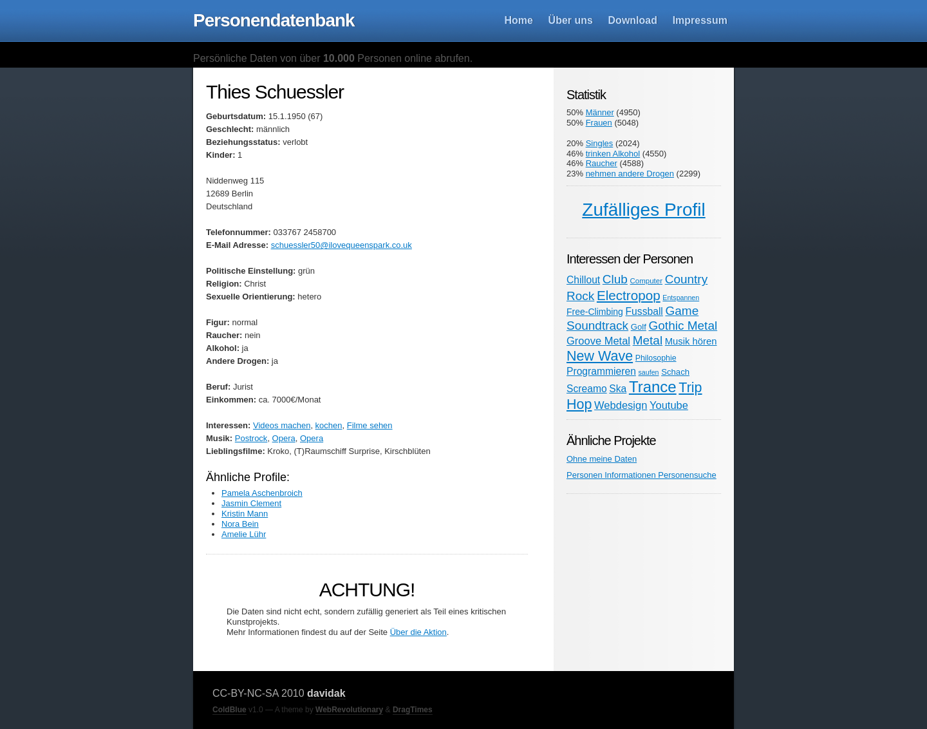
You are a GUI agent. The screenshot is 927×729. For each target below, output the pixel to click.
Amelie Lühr (243, 534)
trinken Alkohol (613, 153)
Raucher (601, 163)
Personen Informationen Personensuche (641, 475)
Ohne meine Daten (601, 459)
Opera (283, 438)
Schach (675, 372)
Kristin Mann (244, 513)
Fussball (644, 311)
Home (519, 20)
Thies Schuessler (275, 91)
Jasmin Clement (251, 503)
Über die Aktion (418, 632)
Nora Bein (240, 524)
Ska (617, 388)
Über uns (570, 20)
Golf (638, 327)
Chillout (583, 279)
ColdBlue (229, 709)
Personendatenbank (274, 20)
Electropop (628, 295)
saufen (649, 372)
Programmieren (601, 371)
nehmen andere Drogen (630, 173)
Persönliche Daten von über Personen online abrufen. (333, 58)
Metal (647, 340)
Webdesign (620, 405)
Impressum (700, 20)
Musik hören (691, 341)
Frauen (599, 123)
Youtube (669, 405)
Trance (653, 386)
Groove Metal (598, 340)
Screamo (586, 388)
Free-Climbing (594, 312)
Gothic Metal (683, 325)
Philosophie (656, 358)
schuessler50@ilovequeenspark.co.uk (341, 245)
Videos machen (281, 425)
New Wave (599, 356)
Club (615, 279)
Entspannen (680, 297)
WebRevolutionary (349, 709)
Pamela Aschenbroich (262, 493)
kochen (328, 425)
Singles (599, 143)
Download (632, 20)
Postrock (251, 438)
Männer (600, 112)
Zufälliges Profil (643, 210)
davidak (326, 693)
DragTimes (413, 709)
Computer (646, 281)
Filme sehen (370, 425)
